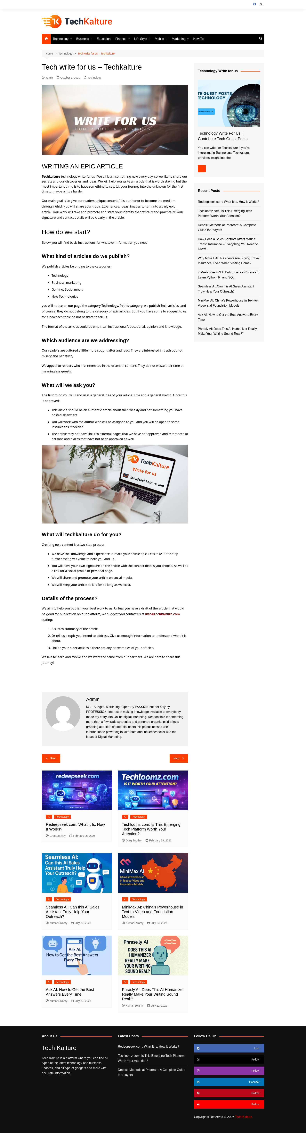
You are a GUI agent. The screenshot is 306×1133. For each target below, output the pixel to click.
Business (82, 38)
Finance (120, 38)
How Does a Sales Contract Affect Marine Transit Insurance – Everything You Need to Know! (228, 244)
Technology (60, 38)
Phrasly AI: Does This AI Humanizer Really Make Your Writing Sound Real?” (153, 994)
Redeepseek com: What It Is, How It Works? (228, 201)
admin (47, 77)
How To (198, 38)
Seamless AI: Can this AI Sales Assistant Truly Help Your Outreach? (73, 912)
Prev (51, 758)
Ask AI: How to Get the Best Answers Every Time (228, 317)
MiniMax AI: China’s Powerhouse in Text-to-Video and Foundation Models (152, 912)
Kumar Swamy (56, 922)
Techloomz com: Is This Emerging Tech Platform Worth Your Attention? (151, 829)
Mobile (159, 38)
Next (178, 758)
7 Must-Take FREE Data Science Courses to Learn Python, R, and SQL (229, 275)
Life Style (140, 38)
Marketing (178, 38)
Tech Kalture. (244, 1117)
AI (49, 816)
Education (103, 38)
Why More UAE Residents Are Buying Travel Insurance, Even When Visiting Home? (229, 261)
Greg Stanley (56, 835)
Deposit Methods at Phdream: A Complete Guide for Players (227, 227)
